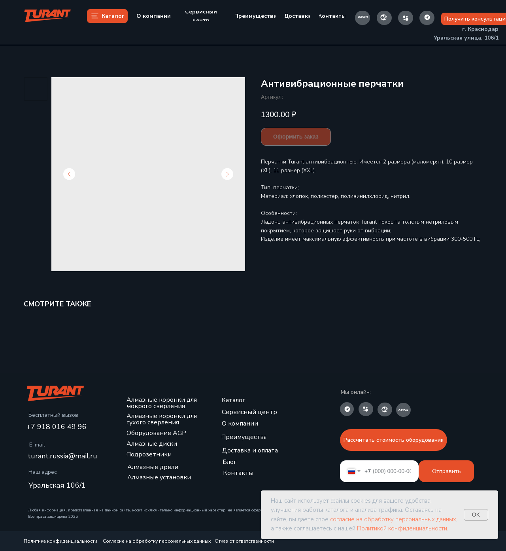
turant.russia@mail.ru (62, 456)
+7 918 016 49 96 (56, 426)
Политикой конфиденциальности (402, 528)
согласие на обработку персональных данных (393, 519)
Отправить (446, 471)
